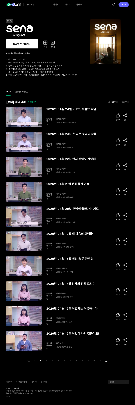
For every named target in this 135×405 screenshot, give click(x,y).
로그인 (124, 4)
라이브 (67, 4)
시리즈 (56, 4)
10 (94, 360)
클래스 (79, 4)
